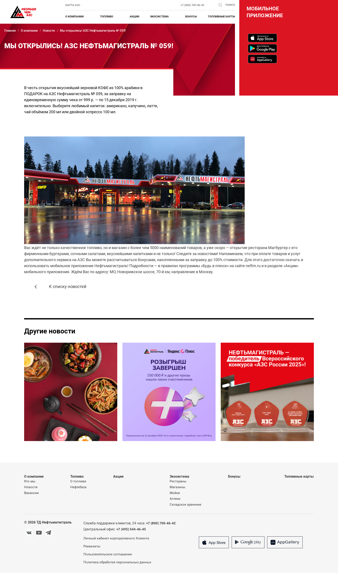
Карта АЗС (72, 5)
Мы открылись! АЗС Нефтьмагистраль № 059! (93, 30)
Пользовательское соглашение (107, 554)
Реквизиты (91, 546)
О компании (29, 30)
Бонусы (191, 16)
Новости (49, 30)
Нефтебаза (78, 487)
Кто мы (29, 481)
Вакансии (31, 493)
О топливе (78, 481)
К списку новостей (62, 287)
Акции (134, 16)
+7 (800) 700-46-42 (192, 5)
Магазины (177, 487)
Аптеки (175, 499)
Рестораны (178, 481)
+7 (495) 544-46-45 (131, 529)
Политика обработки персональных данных (117, 562)
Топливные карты (221, 16)
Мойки (175, 493)
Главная (10, 30)
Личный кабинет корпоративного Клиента (116, 538)
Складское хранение (185, 505)
